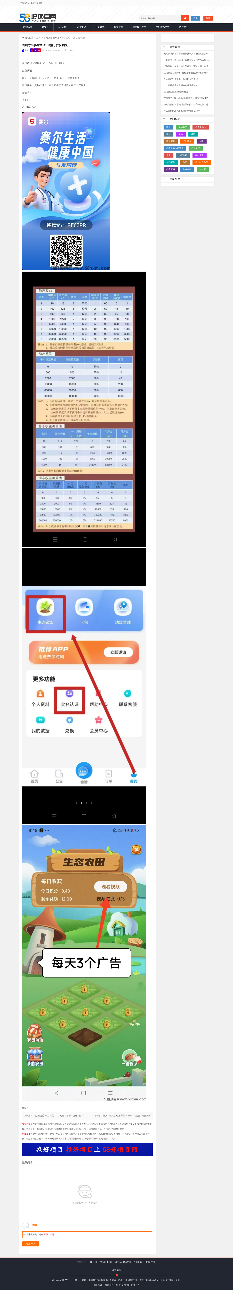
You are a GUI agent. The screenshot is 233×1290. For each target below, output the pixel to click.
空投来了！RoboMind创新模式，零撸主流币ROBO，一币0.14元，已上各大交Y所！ (188, 98)
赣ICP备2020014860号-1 (127, 1285)
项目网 (93, 1262)
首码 (193, 134)
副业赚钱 (81, 27)
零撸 (181, 134)
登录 (195, 18)
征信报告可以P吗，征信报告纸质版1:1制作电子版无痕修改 (188, 72)
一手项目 (75, 1280)
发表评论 (30, 1244)
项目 (168, 155)
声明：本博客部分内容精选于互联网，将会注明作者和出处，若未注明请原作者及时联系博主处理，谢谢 (131, 1280)
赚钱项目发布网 (123, 1262)
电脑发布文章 (139, 27)
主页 (38, 37)
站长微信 (183, 27)
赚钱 (168, 134)
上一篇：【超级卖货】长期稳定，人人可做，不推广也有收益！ (53, 1115)
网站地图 (109, 1285)
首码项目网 (106, 1262)
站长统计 (98, 1285)
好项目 (45, 27)
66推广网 (150, 1262)
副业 (168, 127)
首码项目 (62, 27)
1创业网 (138, 1262)
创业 (202, 141)
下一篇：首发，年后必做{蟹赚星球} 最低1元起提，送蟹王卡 (122, 1115)
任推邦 (203, 169)
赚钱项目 (199, 155)
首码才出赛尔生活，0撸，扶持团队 (45, 45)
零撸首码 (183, 127)
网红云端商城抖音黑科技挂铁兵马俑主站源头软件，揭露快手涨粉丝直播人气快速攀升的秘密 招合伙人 (188, 53)
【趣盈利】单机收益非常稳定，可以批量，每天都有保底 (188, 66)
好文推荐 (118, 27)
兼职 (185, 162)
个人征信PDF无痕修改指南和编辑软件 (182, 111)
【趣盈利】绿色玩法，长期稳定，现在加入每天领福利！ (188, 60)
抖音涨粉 (183, 155)
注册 (208, 18)
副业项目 (170, 141)
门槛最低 (195, 148)
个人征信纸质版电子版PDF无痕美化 (181, 79)
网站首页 (27, 27)
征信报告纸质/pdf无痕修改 (176, 92)
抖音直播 (170, 169)
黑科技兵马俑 (201, 162)
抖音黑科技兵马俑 (174, 148)
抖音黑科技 (200, 127)
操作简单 (187, 141)
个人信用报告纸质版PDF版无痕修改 (181, 85)
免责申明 (116, 1270)
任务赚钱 (99, 27)
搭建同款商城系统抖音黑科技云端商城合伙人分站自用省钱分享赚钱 (188, 104)
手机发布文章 (162, 27)
